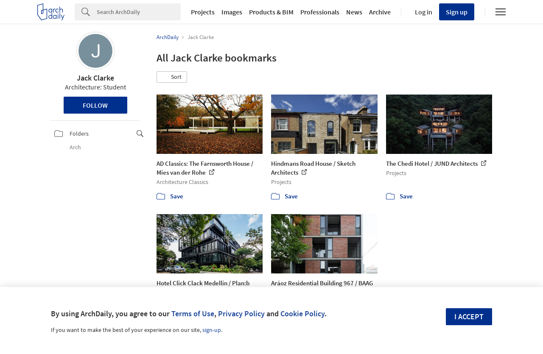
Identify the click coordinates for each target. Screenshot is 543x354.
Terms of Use (192, 313)
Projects (203, 11)
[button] (172, 77)
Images (231, 11)
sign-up (211, 330)
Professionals (319, 11)
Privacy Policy (241, 313)
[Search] (139, 11)
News (354, 11)
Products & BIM (271, 11)
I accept (469, 316)
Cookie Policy (302, 313)
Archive (380, 11)
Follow (95, 105)
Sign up (456, 12)
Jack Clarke (95, 78)
